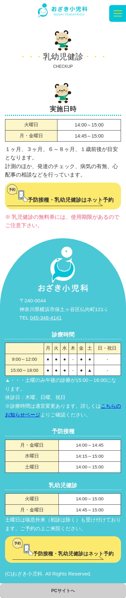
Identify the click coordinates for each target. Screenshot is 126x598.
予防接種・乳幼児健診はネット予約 (60, 200)
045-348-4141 (46, 317)
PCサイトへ (63, 590)
